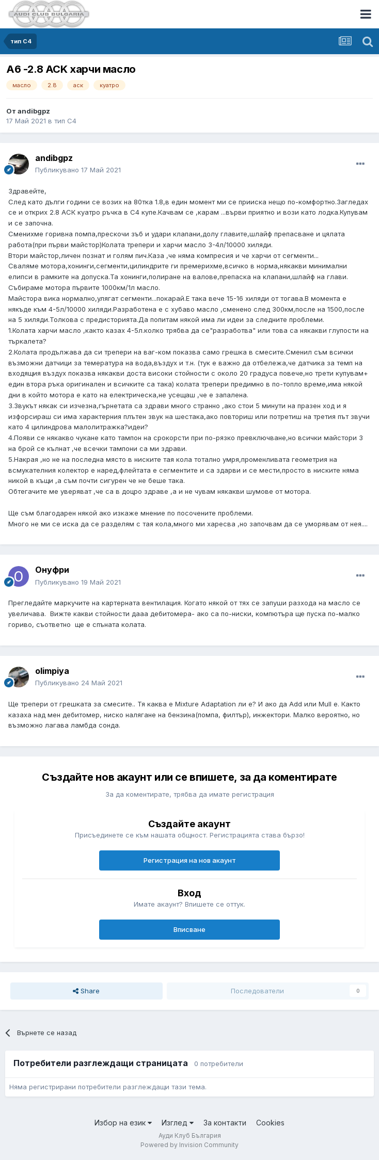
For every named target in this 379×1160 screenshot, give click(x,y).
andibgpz (34, 111)
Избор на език (123, 1122)
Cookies (270, 1122)
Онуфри (52, 570)
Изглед (178, 1122)
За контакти (224, 1122)
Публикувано (78, 170)
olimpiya (52, 671)
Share (86, 990)
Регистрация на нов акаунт (190, 860)
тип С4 (65, 121)
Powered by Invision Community (189, 1145)
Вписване (189, 929)
